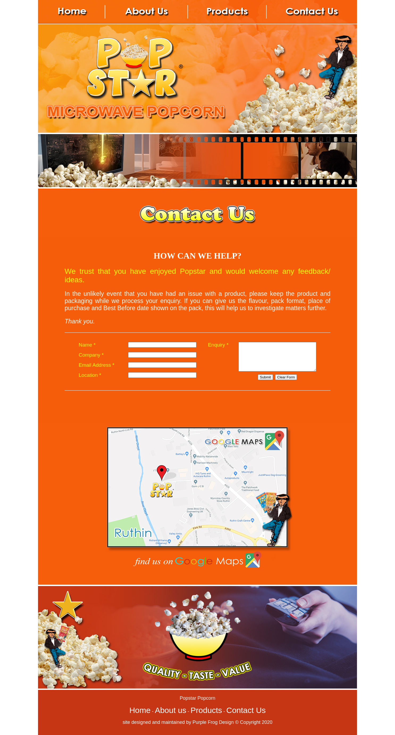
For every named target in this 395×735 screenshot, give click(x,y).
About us (170, 710)
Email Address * (96, 367)
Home (139, 710)
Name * (87, 345)
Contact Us (246, 710)
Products (206, 710)
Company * (91, 356)
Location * (90, 379)
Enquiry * (213, 345)
